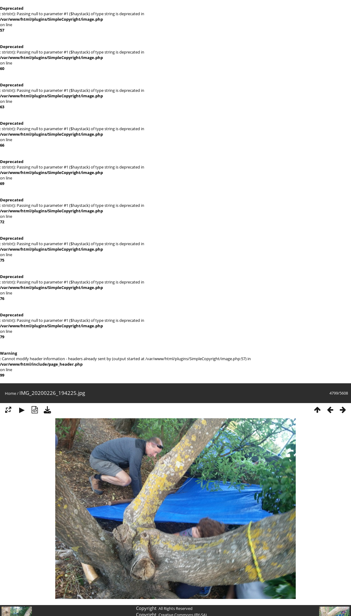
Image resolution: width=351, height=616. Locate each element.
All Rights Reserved (175, 608)
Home (10, 393)
